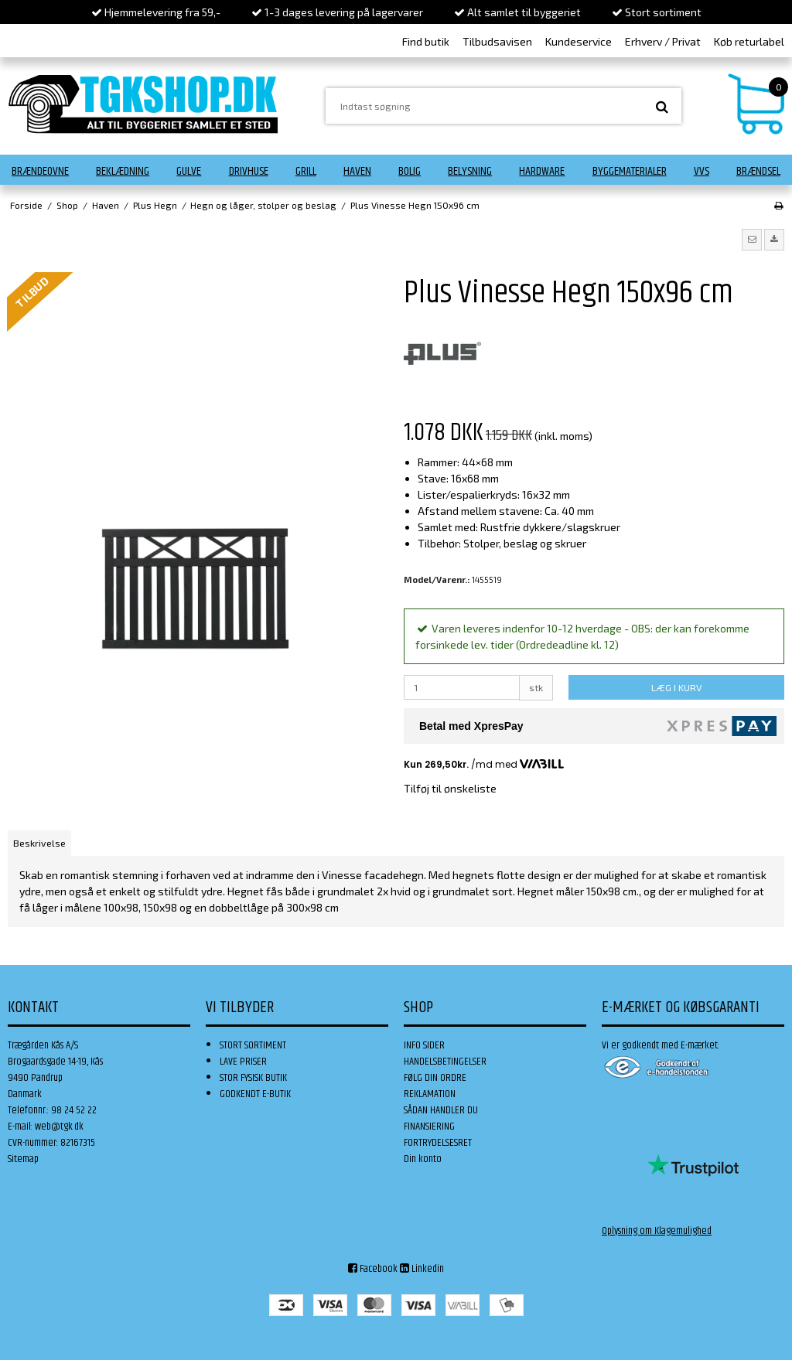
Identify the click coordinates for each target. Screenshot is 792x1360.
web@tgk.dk (59, 1126)
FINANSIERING (429, 1126)
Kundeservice (578, 41)
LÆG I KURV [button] (676, 687)
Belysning (470, 171)
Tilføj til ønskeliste (450, 788)
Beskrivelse (39, 842)
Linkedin (422, 1268)
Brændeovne (40, 171)
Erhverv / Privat (663, 41)
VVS (701, 171)
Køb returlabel (749, 41)
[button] (752, 240)
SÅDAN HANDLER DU (441, 1110)
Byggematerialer (629, 171)
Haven (357, 171)
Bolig (409, 171)
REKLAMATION (430, 1094)
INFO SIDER (424, 1045)
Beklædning (122, 171)
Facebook (373, 1268)
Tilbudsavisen (497, 41)
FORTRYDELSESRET (438, 1142)
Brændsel (758, 171)
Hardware (542, 171)
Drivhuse (248, 171)
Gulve (188, 171)
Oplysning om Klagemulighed (657, 1230)
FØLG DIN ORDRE (435, 1077)
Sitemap (23, 1158)
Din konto (423, 1158)
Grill (305, 171)
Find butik (425, 41)
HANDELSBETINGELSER (445, 1061)
